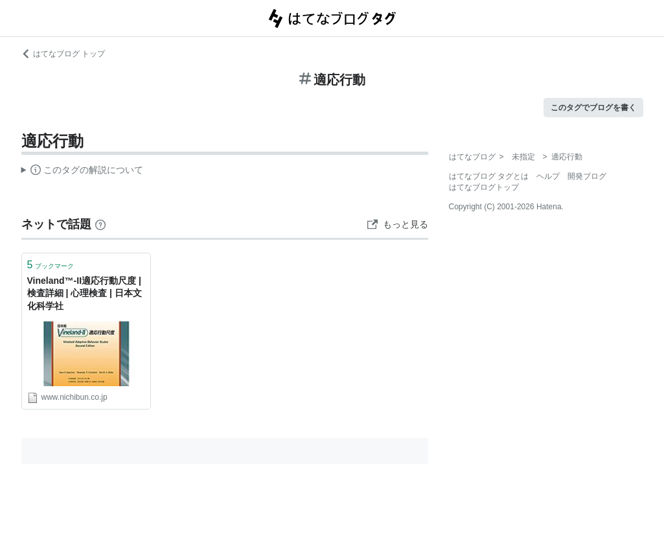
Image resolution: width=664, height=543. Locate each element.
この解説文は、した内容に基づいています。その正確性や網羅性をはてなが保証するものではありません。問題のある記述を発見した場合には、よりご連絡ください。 (82, 172)
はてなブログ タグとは (489, 176)
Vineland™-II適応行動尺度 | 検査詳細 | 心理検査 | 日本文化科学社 (84, 293)
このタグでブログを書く (593, 107)
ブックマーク (50, 264)
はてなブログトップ (484, 187)
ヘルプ (548, 176)
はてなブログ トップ (63, 53)
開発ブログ (586, 176)
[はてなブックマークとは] (100, 224)
